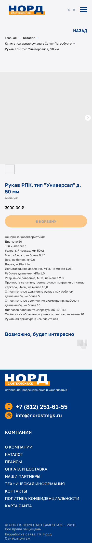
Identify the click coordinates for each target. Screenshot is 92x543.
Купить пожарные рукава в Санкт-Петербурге (38, 43)
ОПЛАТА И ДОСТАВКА (26, 469)
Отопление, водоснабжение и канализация (36, 390)
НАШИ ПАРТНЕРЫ (22, 476)
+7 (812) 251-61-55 (41, 406)
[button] (69, 9)
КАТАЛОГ (14, 454)
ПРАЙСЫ (13, 461)
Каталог (29, 38)
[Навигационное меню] (83, 9)
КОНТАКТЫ (16, 491)
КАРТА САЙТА (18, 505)
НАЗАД (80, 30)
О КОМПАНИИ (18, 447)
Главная (11, 38)
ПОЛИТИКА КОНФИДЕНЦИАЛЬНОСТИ (42, 498)
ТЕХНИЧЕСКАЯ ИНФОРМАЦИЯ (35, 483)
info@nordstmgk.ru (39, 415)
